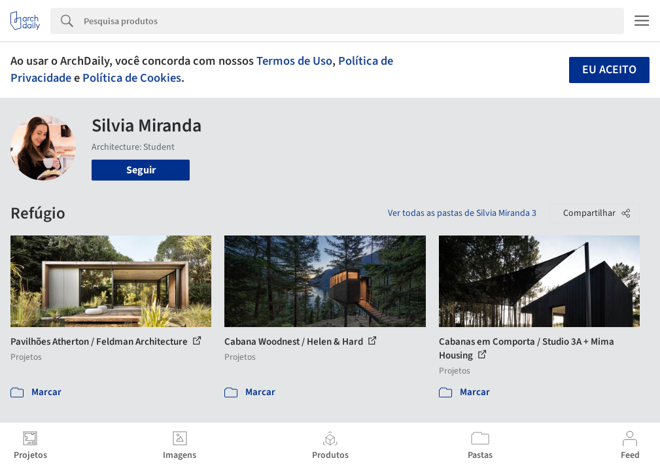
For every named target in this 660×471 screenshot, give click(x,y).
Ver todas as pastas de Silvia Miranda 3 (462, 213)
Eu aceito (609, 69)
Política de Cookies (131, 77)
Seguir (141, 170)
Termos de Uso (294, 60)
